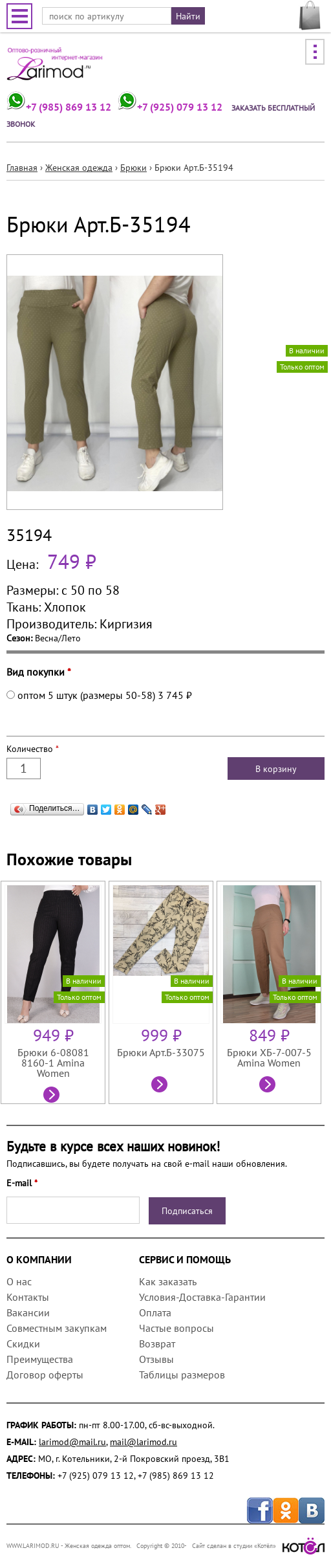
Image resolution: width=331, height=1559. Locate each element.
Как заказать (167, 1281)
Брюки (133, 167)
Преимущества (39, 1359)
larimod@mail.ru (72, 1442)
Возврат (157, 1343)
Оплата (155, 1312)
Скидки (23, 1343)
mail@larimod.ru (143, 1442)
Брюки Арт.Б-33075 (161, 1052)
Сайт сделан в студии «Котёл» (258, 1546)
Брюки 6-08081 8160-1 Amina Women (53, 1062)
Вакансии (28, 1312)
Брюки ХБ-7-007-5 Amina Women (269, 1057)
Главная (21, 167)
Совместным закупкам (56, 1327)
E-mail (21, 1183)
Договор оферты (44, 1374)
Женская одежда (78, 167)
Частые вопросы (176, 1327)
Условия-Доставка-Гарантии (202, 1296)
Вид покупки (38, 671)
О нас (19, 1281)
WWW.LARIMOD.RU (32, 1546)
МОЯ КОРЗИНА (310, 15)
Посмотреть (53, 1096)
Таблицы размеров (182, 1374)
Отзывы (156, 1359)
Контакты (27, 1296)
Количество (32, 749)
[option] (55, 992)
